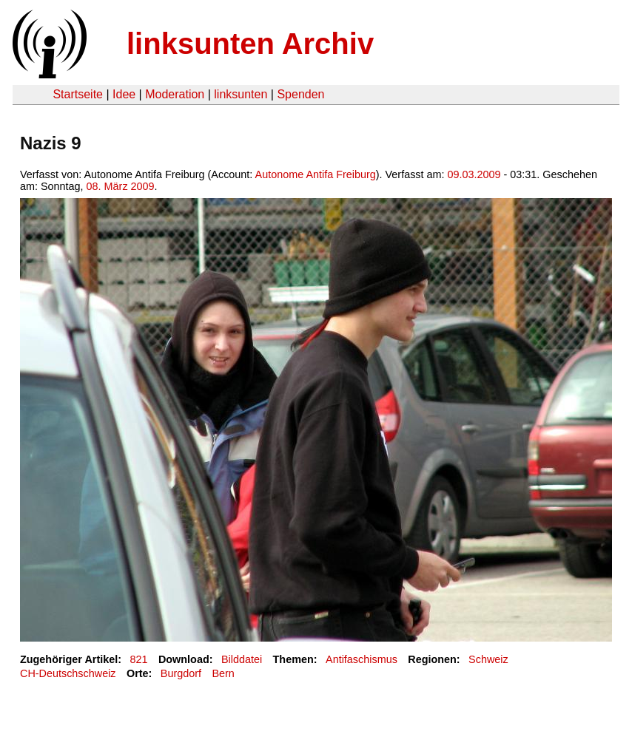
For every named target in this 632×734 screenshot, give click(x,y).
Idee (123, 94)
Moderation (174, 94)
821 (139, 659)
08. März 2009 (121, 186)
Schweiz (488, 659)
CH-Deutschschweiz (68, 673)
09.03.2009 (474, 174)
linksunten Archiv (250, 43)
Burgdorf (181, 673)
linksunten (240, 94)
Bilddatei (241, 659)
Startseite (78, 94)
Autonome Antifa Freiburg (315, 174)
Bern (223, 673)
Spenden (300, 94)
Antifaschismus (361, 659)
